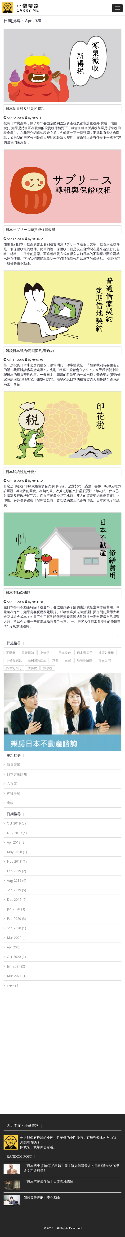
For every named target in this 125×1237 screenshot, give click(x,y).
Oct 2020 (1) (16, 956)
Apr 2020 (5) (16, 947)
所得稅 (32, 668)
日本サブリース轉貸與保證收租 (30, 230)
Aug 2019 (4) (16, 880)
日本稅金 (64, 653)
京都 (55, 660)
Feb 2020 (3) (16, 918)
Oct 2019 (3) (16, 823)
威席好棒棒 (106, 653)
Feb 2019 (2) (16, 871)
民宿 (68, 660)
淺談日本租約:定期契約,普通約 (30, 351)
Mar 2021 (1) (17, 975)
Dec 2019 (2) (17, 899)
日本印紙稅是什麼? (21, 472)
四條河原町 (14, 668)
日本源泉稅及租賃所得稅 (25, 109)
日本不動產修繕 (18, 593)
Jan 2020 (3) (16, 909)
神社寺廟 (13, 793)
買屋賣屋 (13, 764)
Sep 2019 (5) (16, 890)
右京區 (12, 783)
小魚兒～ (46, 653)
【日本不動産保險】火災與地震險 (48, 1182)
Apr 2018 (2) (16, 842)
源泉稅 (47, 668)
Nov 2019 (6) (17, 832)
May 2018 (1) (17, 852)
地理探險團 (84, 660)
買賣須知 (28, 653)
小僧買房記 (14, 660)
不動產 (10, 653)
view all (12, 985)
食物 (10, 802)
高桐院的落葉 (37, 660)
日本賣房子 (84, 653)
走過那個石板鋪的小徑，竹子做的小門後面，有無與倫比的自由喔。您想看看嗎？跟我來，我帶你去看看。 (62, 1142)
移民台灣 (104, 660)
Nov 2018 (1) (17, 861)
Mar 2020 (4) (17, 937)
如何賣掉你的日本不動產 (42, 1197)
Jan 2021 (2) (16, 966)
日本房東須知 (17, 774)
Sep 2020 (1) (16, 928)
